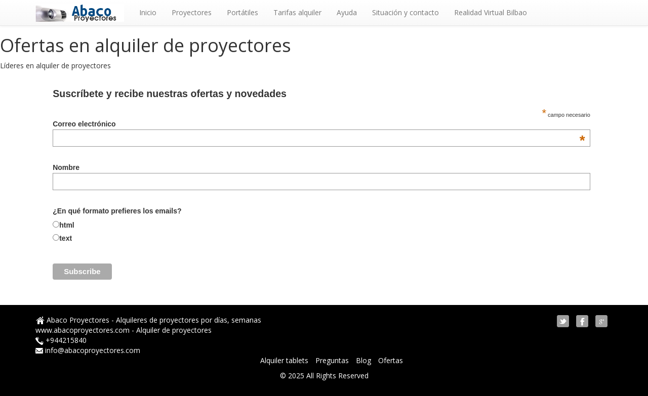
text (65, 238)
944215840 (68, 340)
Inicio (147, 12)
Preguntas (333, 360)
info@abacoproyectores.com (92, 350)
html (66, 225)
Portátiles (242, 12)
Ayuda (347, 12)
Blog (364, 360)
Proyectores (192, 12)
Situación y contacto (405, 12)
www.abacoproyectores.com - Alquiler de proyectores (123, 330)
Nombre (66, 167)
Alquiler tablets (285, 360)
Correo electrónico (319, 124)
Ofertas (390, 360)
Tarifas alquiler (297, 12)
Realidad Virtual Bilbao (490, 12)
